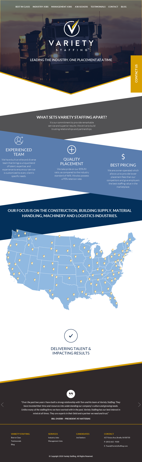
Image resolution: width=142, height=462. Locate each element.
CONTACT (113, 7)
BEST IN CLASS (23, 7)
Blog (13, 444)
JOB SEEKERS (81, 7)
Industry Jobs (53, 438)
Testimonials (16, 441)
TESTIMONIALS (98, 7)
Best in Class (16, 438)
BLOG (123, 7)
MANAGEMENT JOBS (61, 7)
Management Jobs (55, 441)
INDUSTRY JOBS (41, 7)
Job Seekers (80, 438)
